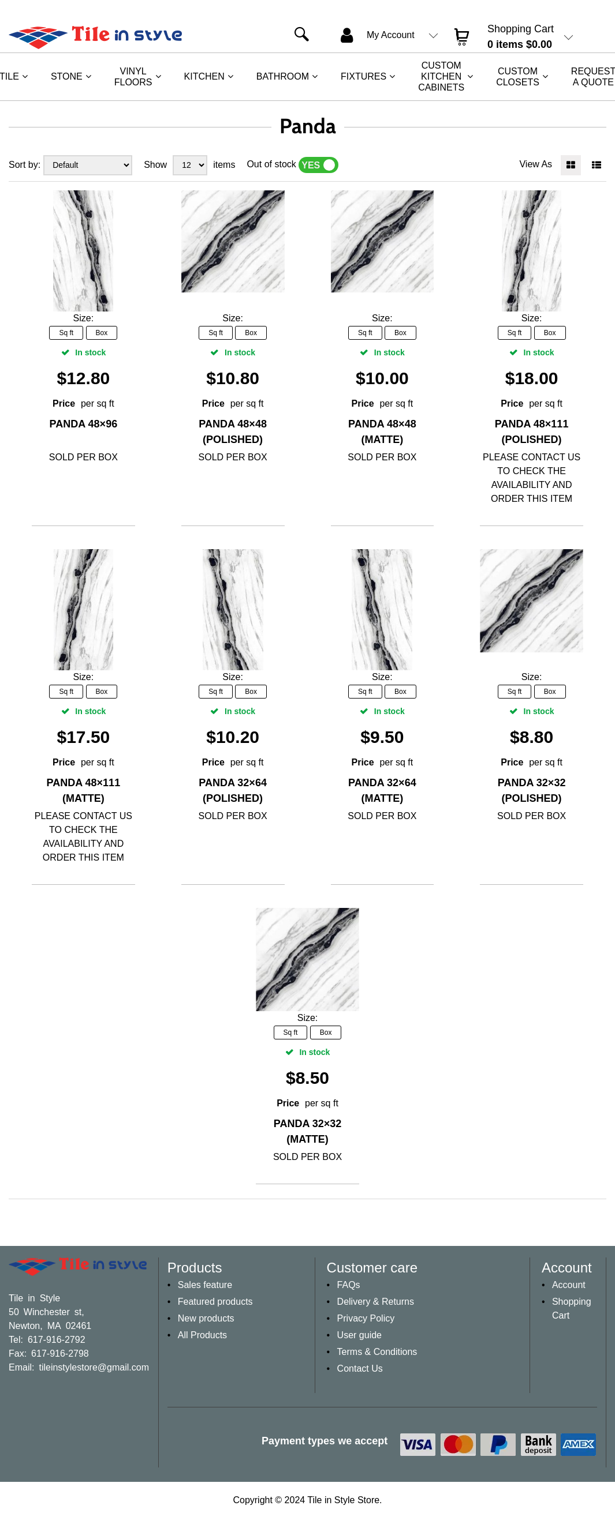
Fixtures (363, 76)
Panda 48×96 (84, 424)
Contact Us (360, 1368)
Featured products (215, 1301)
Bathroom (282, 76)
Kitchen (204, 76)
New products (206, 1318)
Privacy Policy (366, 1318)
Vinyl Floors (133, 76)
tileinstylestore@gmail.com (94, 1366)
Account (569, 1285)
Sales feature (205, 1285)
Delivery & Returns (375, 1301)
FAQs (348, 1285)
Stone (67, 76)
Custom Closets (517, 76)
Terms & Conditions (377, 1352)
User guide (359, 1335)
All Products (202, 1335)
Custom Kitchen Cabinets (441, 76)
